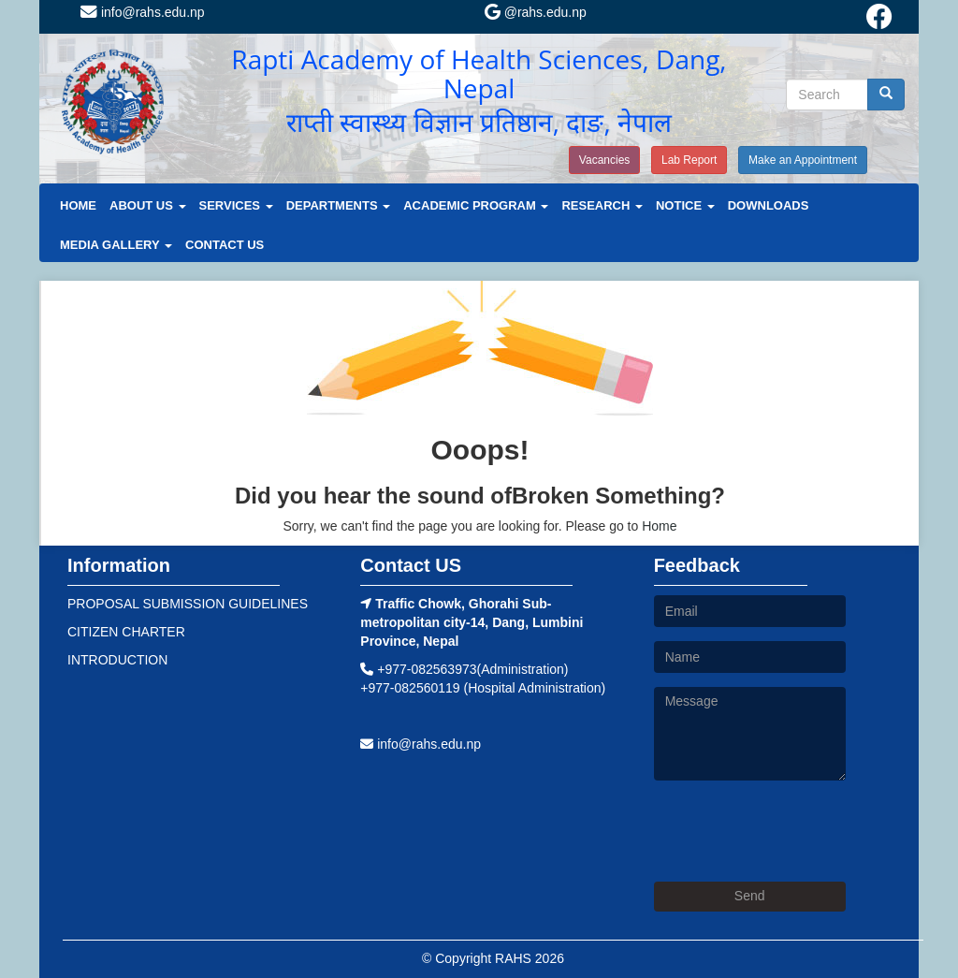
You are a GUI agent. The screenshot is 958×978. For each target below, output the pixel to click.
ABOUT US (147, 205)
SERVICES (236, 205)
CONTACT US (224, 245)
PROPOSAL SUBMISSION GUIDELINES (187, 603)
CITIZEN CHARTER (126, 631)
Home (659, 525)
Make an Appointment (802, 160)
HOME (78, 205)
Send (749, 895)
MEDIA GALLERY (116, 245)
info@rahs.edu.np (142, 12)
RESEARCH (602, 205)
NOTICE (685, 205)
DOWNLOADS (768, 205)
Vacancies (604, 160)
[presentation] (796, 831)
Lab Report (689, 160)
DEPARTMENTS (338, 205)
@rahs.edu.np (536, 12)
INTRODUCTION (117, 659)
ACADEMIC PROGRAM (475, 205)
